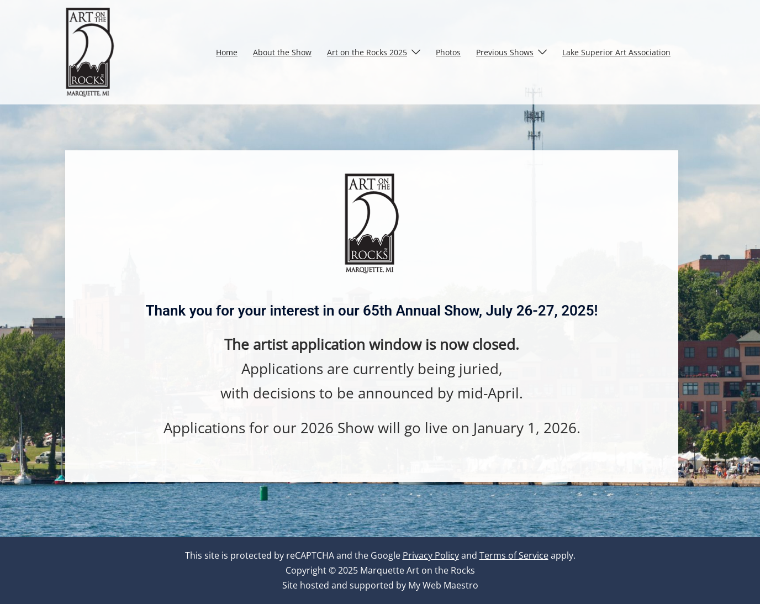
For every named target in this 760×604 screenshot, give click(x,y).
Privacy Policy (431, 555)
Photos (448, 52)
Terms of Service (513, 555)
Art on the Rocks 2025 (367, 52)
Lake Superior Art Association (616, 52)
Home (227, 52)
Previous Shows (505, 52)
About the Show (282, 52)
